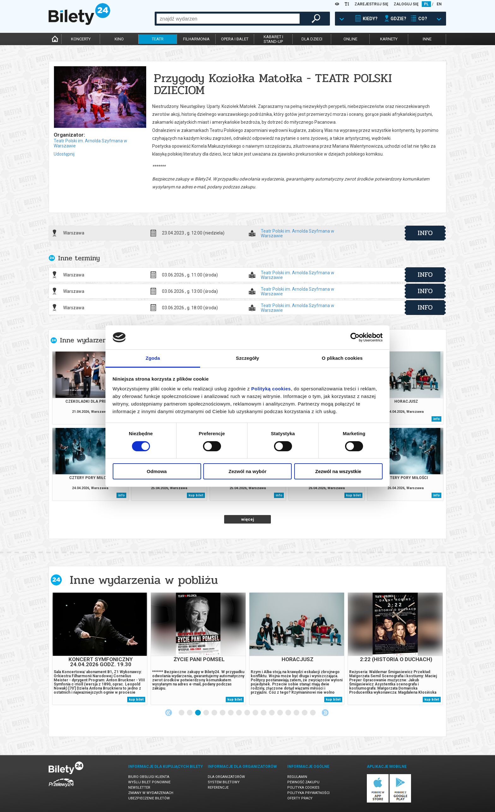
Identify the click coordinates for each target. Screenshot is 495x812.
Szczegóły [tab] (247, 358)
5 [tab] (215, 713)
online (350, 39)
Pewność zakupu (303, 782)
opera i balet (234, 39)
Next (325, 712)
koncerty (81, 39)
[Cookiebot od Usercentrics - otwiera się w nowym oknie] (355, 337)
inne (427, 39)
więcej (247, 519)
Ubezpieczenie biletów (149, 798)
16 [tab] (305, 713)
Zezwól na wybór (247, 471)
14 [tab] (288, 713)
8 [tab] (239, 713)
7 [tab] (231, 713)
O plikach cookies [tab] (342, 358)
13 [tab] (280, 713)
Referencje (218, 787)
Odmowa (157, 471)
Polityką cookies (271, 388)
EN (439, 4)
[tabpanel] (99, 648)
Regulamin (297, 777)
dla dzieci (311, 39)
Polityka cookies (303, 787)
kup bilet (195, 495)
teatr (158, 39)
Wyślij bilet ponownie (149, 782)
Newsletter (139, 787)
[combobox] (228, 19)
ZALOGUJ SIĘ (406, 4)
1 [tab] (182, 713)
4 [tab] (206, 713)
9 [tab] (247, 713)
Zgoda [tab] (153, 358)
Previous (168, 712)
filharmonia (196, 39)
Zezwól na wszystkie (338, 471)
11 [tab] (264, 713)
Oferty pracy (300, 798)
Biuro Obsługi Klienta (148, 777)
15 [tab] (297, 713)
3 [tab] (198, 713)
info (425, 233)
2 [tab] (190, 713)
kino (119, 39)
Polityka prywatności (308, 793)
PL (426, 4)
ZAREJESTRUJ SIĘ (371, 4)
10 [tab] (256, 713)
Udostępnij (64, 154)
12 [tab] (272, 713)
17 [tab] (313, 713)
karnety (388, 39)
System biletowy (224, 782)
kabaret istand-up (273, 39)
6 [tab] (223, 713)
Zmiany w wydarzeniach (150, 793)
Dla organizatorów (226, 777)
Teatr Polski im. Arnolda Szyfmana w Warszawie (297, 233)
